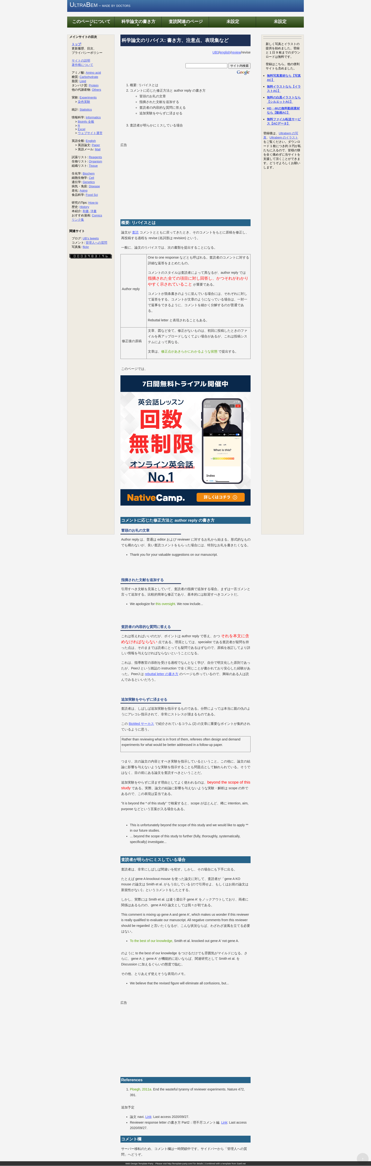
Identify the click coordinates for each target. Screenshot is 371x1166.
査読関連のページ (185, 23)
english (225, 52)
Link (148, 1117)
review (236, 52)
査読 (135, 232)
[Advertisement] (185, 181)
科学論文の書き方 (138, 23)
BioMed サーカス (141, 724)
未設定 (232, 21)
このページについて (90, 23)
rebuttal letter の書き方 (161, 674)
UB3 (215, 52)
